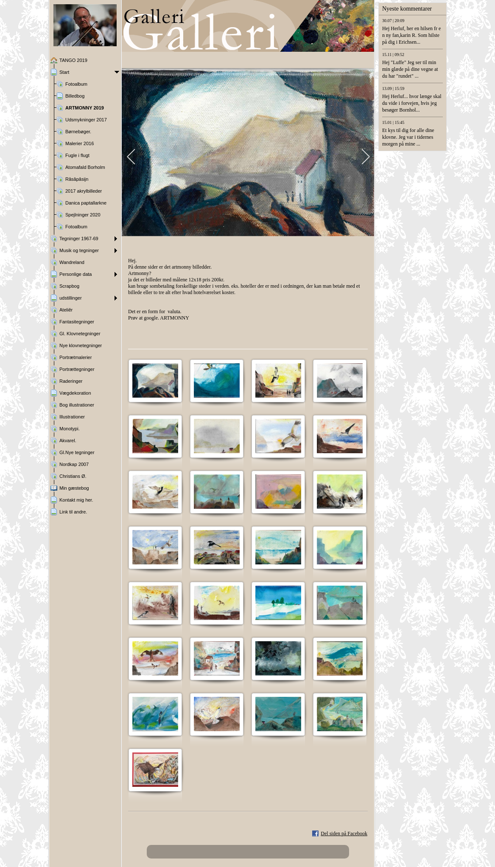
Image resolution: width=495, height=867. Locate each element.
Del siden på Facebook (344, 833)
